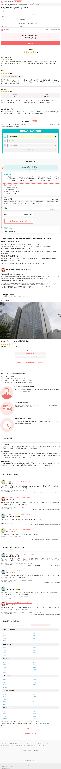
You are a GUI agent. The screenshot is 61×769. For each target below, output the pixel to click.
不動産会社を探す (20, 625)
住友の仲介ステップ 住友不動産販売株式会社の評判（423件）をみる (45, 492)
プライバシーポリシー (30, 754)
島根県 (34, 694)
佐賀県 (34, 711)
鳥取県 (4, 694)
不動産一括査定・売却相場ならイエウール (11, 766)
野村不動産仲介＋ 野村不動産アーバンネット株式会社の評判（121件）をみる (44, 565)
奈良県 (34, 684)
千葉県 (4, 652)
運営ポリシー (30, 728)
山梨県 (4, 667)
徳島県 (34, 699)
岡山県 (4, 696)
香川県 (4, 701)
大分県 (4, 716)
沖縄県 (34, 719)
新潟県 (4, 662)
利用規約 (36, 750)
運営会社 (30, 750)
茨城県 (4, 647)
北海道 (4, 633)
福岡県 (4, 711)
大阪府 (34, 682)
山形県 (34, 638)
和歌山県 (5, 687)
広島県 (34, 696)
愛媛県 (34, 701)
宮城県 (34, 635)
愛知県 (4, 672)
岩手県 (4, 635)
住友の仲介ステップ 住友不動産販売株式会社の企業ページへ (30, 362)
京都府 (4, 682)
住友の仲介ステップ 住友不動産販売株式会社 (19, 4)
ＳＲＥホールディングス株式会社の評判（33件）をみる (48, 582)
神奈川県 (5, 655)
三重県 (4, 679)
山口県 (4, 699)
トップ (24, 750)
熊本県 (34, 713)
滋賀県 (34, 679)
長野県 (34, 667)
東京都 (34, 652)
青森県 (34, 633)
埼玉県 (34, 650)
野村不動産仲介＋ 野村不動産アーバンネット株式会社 (20, 554)
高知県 (4, 704)
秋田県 (4, 638)
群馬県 (4, 650)
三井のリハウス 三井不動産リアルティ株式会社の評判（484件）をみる (45, 614)
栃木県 (34, 647)
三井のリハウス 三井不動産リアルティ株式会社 (19, 603)
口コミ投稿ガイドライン (30, 733)
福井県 (34, 665)
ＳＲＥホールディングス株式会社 (15, 571)
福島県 (4, 640)
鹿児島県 (5, 719)
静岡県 (34, 670)
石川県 (4, 665)
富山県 (34, 662)
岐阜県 (4, 670)
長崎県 (4, 713)
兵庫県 (4, 684)
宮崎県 (34, 716)
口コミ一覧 (31, 4)
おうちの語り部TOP (5, 4)
